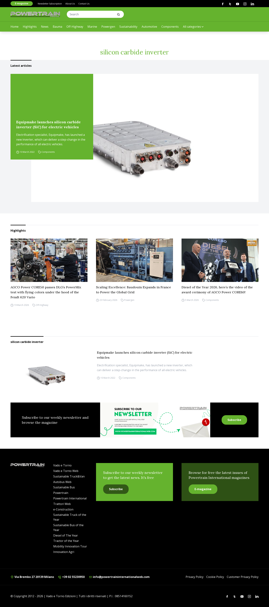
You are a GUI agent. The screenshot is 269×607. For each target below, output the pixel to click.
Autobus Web (62, 482)
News (44, 27)
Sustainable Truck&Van (69, 476)
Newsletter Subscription (50, 3)
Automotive (149, 27)
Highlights (30, 27)
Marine (92, 27)
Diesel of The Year (65, 535)
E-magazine (21, 3)
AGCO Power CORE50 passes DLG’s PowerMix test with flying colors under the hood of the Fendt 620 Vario (46, 292)
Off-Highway (74, 27)
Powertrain (60, 493)
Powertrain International (70, 498)
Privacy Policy (194, 577)
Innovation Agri (63, 552)
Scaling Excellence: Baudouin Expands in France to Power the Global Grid (133, 289)
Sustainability (128, 27)
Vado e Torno (62, 465)
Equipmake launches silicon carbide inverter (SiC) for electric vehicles (48, 124)
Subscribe (234, 420)
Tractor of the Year (66, 541)
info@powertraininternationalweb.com (119, 577)
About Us (70, 3)
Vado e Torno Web (65, 471)
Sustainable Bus (64, 487)
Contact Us (83, 3)
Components (170, 27)
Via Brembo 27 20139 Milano (32, 577)
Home (15, 27)
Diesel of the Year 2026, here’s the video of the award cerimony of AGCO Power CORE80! (217, 289)
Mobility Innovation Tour (70, 546)
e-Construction (63, 509)
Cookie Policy (215, 577)
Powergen (108, 27)
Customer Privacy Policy (242, 577)
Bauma (57, 27)
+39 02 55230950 (71, 577)
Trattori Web (62, 504)
